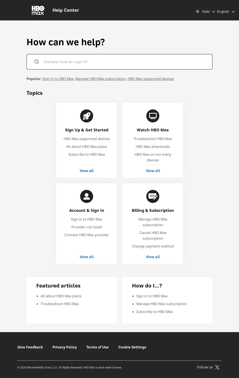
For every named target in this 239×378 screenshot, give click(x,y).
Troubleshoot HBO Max (153, 138)
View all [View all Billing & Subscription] (153, 256)
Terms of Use (97, 347)
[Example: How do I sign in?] (125, 62)
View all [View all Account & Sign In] (87, 256)
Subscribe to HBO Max (86, 154)
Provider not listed (86, 227)
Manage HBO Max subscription (100, 78)
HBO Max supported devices (151, 78)
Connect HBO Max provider (86, 234)
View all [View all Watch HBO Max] (153, 170)
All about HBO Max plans (86, 146)
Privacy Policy (65, 347)
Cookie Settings (132, 347)
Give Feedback (30, 347)
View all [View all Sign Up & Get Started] (87, 170)
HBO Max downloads (153, 146)
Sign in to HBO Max (58, 78)
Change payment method (153, 246)
